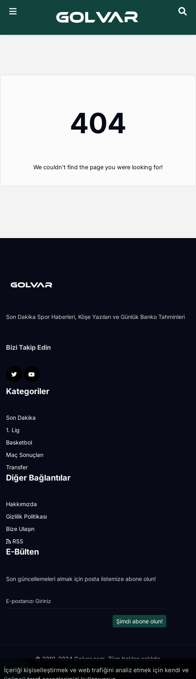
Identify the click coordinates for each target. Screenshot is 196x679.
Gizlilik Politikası (26, 516)
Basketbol (19, 442)
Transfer (17, 467)
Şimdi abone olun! (139, 621)
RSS (14, 541)
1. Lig (13, 430)
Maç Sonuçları (24, 454)
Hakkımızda (21, 504)
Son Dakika (21, 417)
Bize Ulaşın (20, 528)
